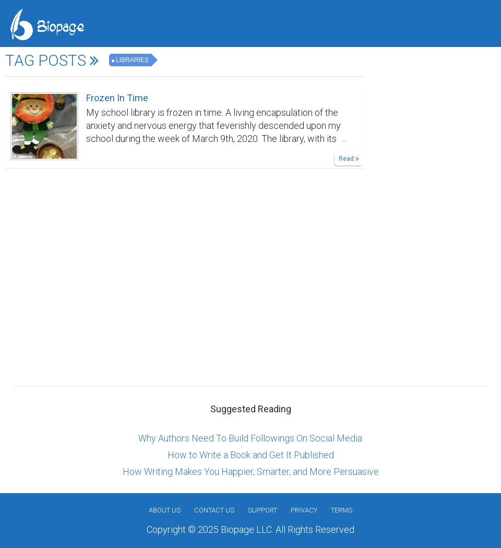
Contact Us (214, 510)
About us (165, 510)
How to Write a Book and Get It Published (251, 454)
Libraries (132, 60)
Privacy (304, 510)
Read (349, 158)
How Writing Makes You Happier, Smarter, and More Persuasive (251, 471)
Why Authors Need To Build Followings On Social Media (250, 438)
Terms (341, 510)
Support (262, 510)
